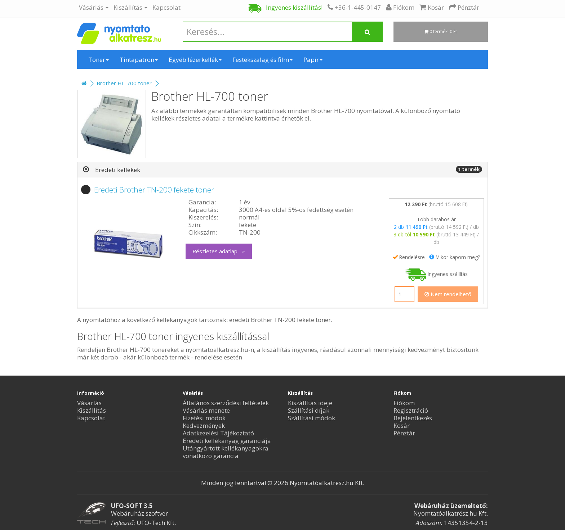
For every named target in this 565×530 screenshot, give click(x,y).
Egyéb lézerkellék (195, 59)
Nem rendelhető (447, 294)
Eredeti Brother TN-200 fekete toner (154, 190)
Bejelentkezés (412, 418)
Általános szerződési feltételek (226, 403)
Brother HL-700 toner (124, 83)
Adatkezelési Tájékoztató (218, 433)
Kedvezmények (204, 425)
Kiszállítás (130, 7)
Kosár (401, 425)
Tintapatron (139, 59)
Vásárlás (93, 7)
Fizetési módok (204, 418)
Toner (98, 59)
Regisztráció (410, 410)
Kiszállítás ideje (310, 403)
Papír (312, 59)
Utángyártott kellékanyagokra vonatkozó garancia (225, 452)
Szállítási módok (311, 418)
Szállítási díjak (308, 410)
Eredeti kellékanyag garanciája (227, 440)
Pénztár (404, 433)
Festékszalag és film (262, 59)
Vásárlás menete (206, 410)
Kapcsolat (166, 7)
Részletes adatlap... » (218, 251)
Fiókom (404, 403)
